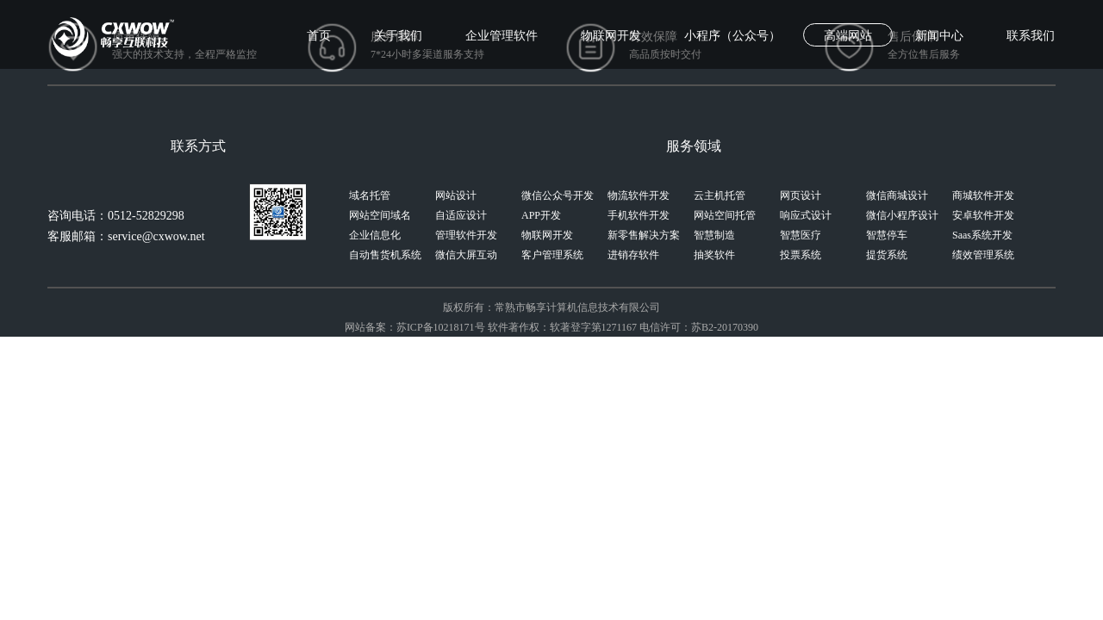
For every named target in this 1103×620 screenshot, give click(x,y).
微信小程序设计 (902, 215)
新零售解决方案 (644, 235)
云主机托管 (719, 195)
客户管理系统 (552, 255)
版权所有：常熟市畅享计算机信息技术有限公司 (551, 307)
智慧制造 (714, 235)
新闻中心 (939, 35)
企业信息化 (375, 235)
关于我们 (398, 35)
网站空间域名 (380, 215)
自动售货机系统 (385, 255)
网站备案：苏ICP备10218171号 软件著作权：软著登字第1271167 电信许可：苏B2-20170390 (551, 327)
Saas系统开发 (982, 235)
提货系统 (886, 255)
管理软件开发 (466, 235)
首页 (319, 35)
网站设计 (456, 195)
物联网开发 (611, 35)
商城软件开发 (983, 195)
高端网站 (848, 35)
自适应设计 (461, 215)
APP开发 (541, 215)
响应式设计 (806, 215)
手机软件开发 (639, 215)
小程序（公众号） (732, 35)
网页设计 (800, 195)
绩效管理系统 (983, 255)
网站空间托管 (725, 215)
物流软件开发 (639, 195)
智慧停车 (886, 235)
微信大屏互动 (466, 255)
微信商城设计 (897, 195)
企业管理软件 (501, 35)
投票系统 (800, 255)
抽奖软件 (714, 255)
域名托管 (369, 195)
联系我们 (1030, 35)
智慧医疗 (800, 235)
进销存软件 (633, 255)
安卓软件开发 (983, 215)
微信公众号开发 (557, 195)
